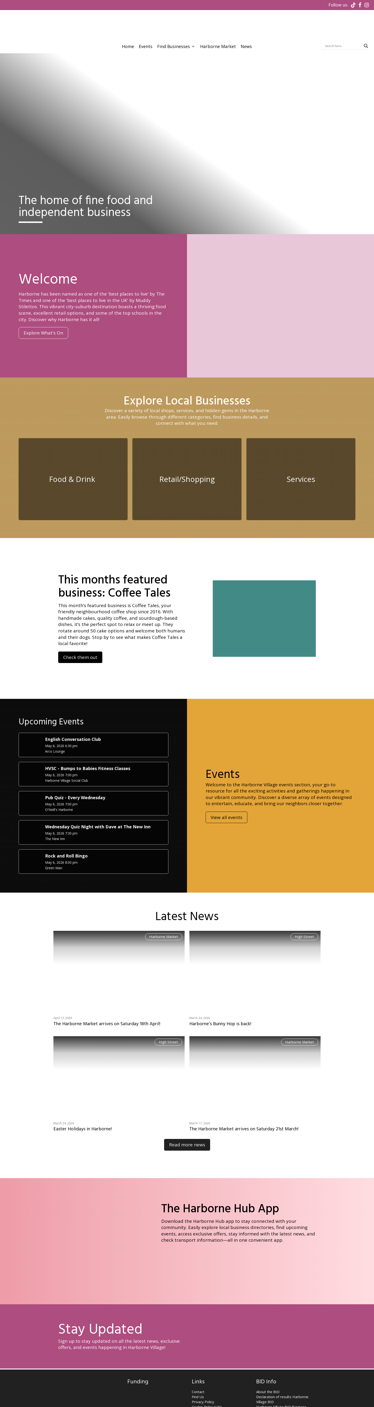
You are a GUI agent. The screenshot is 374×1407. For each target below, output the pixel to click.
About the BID (268, 1363)
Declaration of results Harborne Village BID (282, 1371)
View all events (226, 789)
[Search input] (343, 16)
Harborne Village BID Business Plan (281, 1381)
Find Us (198, 1368)
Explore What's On (44, 303)
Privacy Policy (203, 1373)
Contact (198, 1363)
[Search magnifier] (366, 16)
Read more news (187, 1117)
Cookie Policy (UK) (207, 1378)
